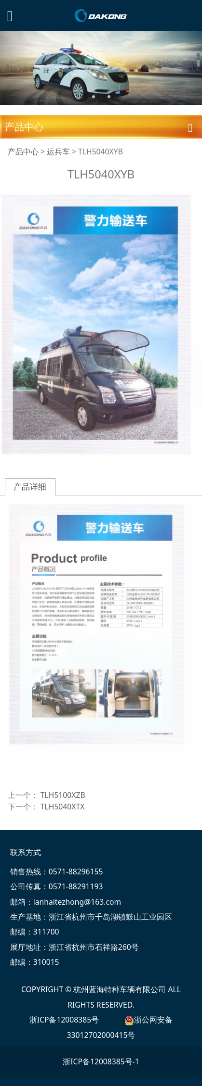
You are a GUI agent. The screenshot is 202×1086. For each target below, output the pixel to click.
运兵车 (58, 151)
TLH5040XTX (62, 806)
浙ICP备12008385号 (64, 1019)
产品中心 (23, 151)
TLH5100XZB (62, 795)
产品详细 (29, 486)
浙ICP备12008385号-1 (101, 1061)
